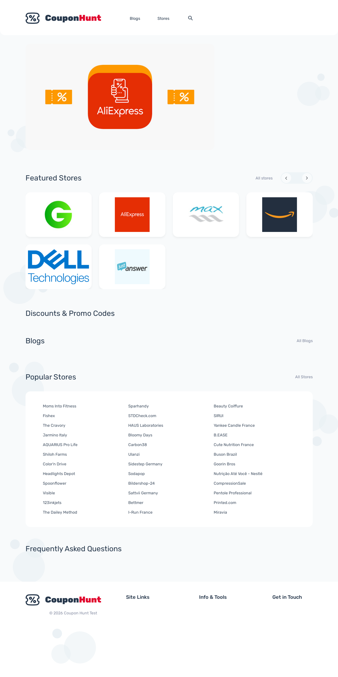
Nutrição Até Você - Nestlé (238, 473)
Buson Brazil (225, 454)
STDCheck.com (142, 415)
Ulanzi (134, 454)
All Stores (304, 377)
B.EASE (221, 435)
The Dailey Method (60, 512)
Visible (49, 493)
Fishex (49, 415)
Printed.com (225, 502)
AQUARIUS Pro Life (60, 444)
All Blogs (305, 340)
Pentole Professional (233, 493)
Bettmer (135, 502)
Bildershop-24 (141, 483)
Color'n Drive (54, 464)
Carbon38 (137, 444)
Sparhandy (138, 406)
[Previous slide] (286, 178)
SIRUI (218, 415)
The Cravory (54, 425)
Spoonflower (54, 483)
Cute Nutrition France (234, 444)
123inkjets (52, 502)
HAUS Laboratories (145, 425)
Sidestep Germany (145, 464)
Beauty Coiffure (228, 406)
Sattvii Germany (143, 493)
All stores (264, 178)
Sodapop (136, 473)
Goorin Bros (224, 464)
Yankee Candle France (234, 425)
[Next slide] (307, 178)
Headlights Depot (59, 473)
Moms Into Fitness (59, 406)
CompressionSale (230, 483)
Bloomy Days (140, 435)
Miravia (220, 512)
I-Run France (140, 512)
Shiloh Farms (55, 454)
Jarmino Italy (55, 435)
